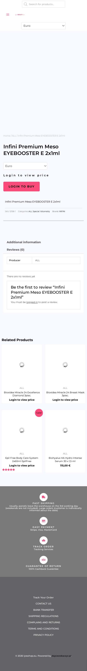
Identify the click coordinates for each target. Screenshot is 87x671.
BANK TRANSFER (43, 609)
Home (6, 135)
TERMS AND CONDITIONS (43, 628)
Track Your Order (43, 597)
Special (36, 211)
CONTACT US (43, 603)
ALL (14, 135)
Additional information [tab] (24, 242)
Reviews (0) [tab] (15, 249)
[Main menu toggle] (7, 14)
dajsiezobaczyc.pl (61, 655)
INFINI (62, 211)
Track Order (43, 546)
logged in (32, 302)
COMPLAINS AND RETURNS (43, 622)
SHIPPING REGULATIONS (43, 616)
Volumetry (45, 211)
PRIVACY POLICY (43, 634)
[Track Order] (44, 540)
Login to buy (21, 186)
